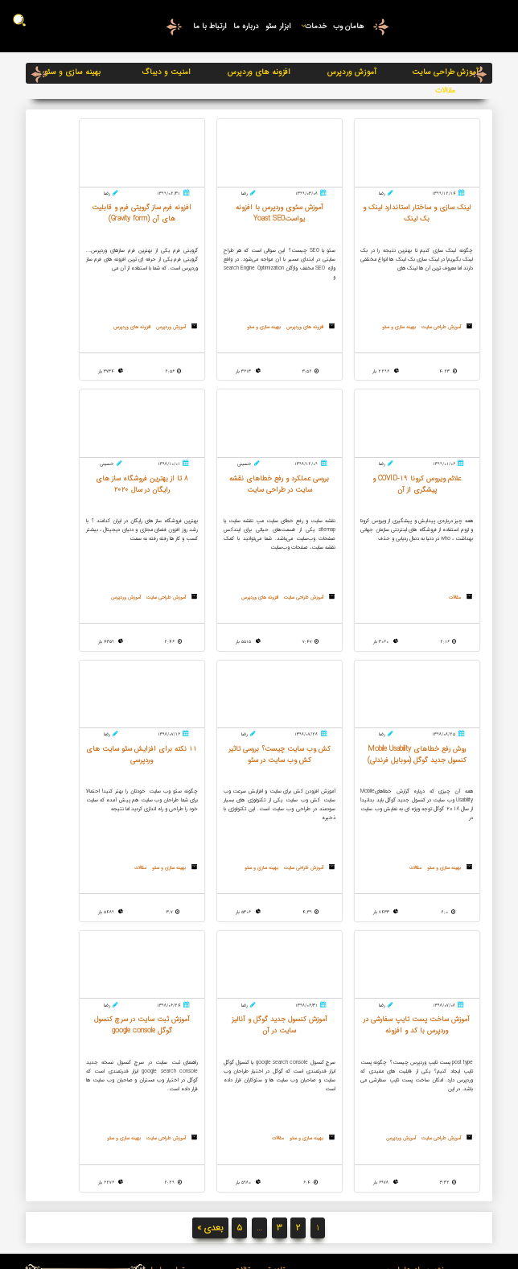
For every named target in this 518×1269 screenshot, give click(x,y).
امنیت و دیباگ (166, 72)
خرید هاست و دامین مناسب (260, 1067)
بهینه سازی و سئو (72, 72)
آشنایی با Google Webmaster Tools (260, 1110)
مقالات (445, 90)
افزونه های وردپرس (259, 72)
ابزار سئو (276, 26)
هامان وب (348, 26)
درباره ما (244, 26)
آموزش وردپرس (351, 72)
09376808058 (116, 1051)
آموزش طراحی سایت (445, 72)
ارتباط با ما (207, 26)
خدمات (311, 26)
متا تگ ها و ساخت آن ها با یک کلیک (260, 1146)
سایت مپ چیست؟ (259, 1043)
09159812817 (117, 1067)
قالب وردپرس (260, 1128)
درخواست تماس (105, 1096)
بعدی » (210, 972)
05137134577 (117, 1035)
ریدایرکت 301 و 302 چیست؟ (260, 1055)
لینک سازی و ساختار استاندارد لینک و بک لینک (260, 1085)
